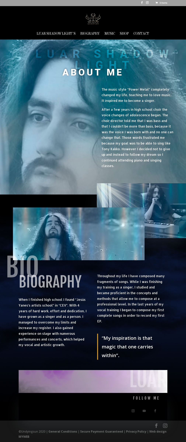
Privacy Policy (136, 431)
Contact (141, 34)
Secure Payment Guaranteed (101, 431)
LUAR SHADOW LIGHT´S (56, 34)
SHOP (124, 34)
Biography (90, 34)
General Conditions (62, 431)
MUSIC (110, 34)
